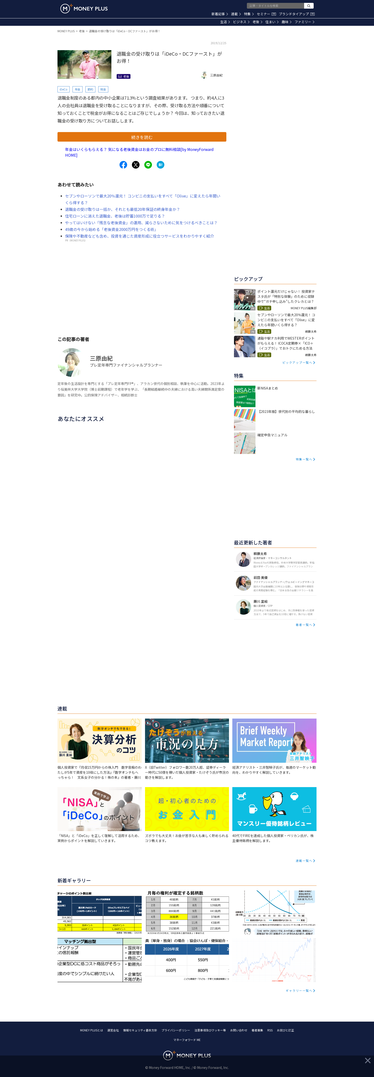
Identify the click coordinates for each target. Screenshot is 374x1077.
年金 (77, 89)
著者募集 (257, 1030)
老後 (257, 21)
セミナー (266, 13)
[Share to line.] (148, 165)
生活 (225, 21)
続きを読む (142, 137)
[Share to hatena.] (160, 165)
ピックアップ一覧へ (297, 362)
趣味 (286, 21)
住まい (272, 21)
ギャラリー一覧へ (299, 990)
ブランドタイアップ (297, 13)
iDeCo (64, 89)
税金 (103, 89)
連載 (236, 13)
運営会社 (113, 1030)
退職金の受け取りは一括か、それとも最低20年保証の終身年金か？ (122, 209)
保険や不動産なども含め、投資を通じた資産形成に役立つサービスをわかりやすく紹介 (139, 236)
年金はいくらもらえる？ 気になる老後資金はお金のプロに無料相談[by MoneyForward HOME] (139, 152)
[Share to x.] (136, 165)
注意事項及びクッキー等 (210, 1030)
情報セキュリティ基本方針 (140, 1030)
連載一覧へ (304, 860)
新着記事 (220, 13)
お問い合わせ (238, 1030)
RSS (270, 1030)
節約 (90, 89)
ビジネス (241, 21)
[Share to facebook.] (123, 165)
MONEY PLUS (66, 31)
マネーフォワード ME (187, 1040)
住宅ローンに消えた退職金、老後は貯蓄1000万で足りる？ (115, 216)
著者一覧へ (304, 625)
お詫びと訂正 (285, 1030)
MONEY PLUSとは (91, 1030)
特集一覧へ (304, 459)
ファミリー (304, 21)
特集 (249, 13)
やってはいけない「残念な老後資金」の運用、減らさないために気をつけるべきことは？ (141, 222)
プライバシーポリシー (175, 1030)
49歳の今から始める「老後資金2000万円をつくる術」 (111, 229)
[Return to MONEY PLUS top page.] (84, 8)
